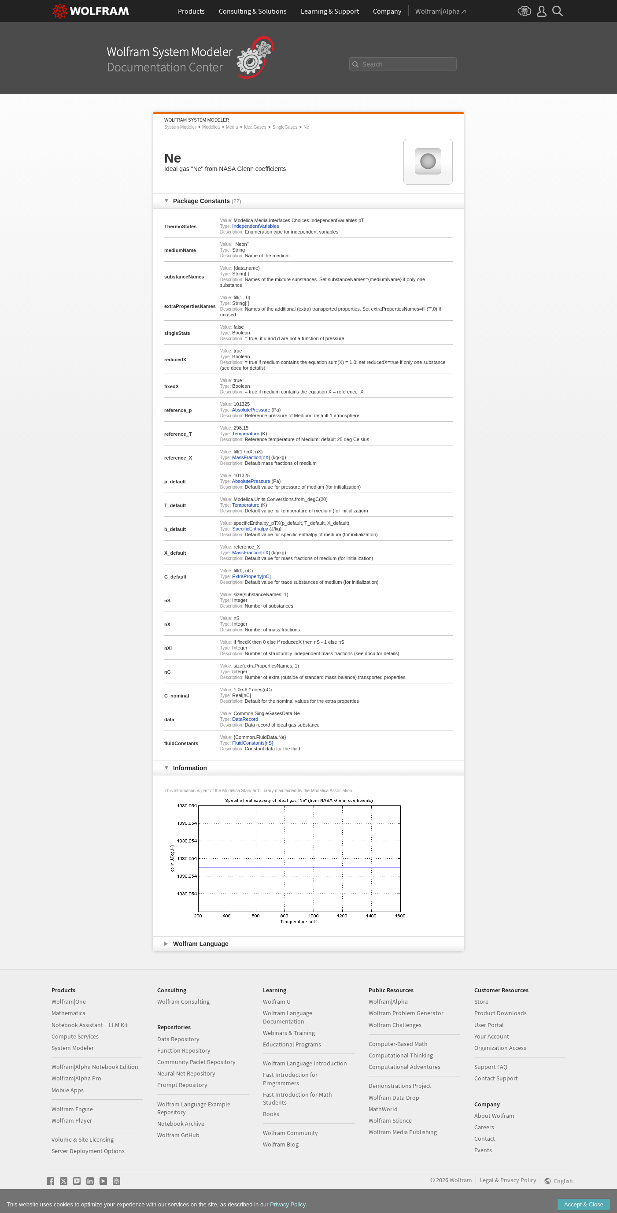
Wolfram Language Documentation (287, 1017)
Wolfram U (277, 1001)
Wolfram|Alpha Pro (76, 1078)
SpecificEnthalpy (250, 528)
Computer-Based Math (398, 1044)
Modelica (211, 127)
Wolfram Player (72, 1120)
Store (481, 1001)
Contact (484, 1139)
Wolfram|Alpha (388, 1001)
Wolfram (461, 1180)
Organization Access (500, 1048)
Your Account (491, 1036)
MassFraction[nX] (251, 457)
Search (372, 64)
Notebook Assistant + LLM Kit (90, 1025)
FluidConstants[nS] (252, 743)
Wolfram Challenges (395, 1025)
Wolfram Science (390, 1120)
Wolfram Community (290, 1133)
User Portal (489, 1025)
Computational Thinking (401, 1055)
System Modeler (180, 127)
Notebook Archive (180, 1124)
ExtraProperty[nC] (251, 576)
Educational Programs (292, 1044)
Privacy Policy (518, 1180)
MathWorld (383, 1109)
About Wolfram (494, 1116)
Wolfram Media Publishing (403, 1132)
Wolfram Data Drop (394, 1098)
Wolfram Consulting (183, 1001)
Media (232, 127)
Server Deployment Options (88, 1151)
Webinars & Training (289, 1033)
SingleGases (285, 127)
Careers (484, 1127)
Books (271, 1114)
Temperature (245, 433)
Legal (487, 1180)
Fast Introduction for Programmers (290, 1079)
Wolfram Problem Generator (406, 1013)
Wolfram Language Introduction (305, 1063)
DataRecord (245, 719)
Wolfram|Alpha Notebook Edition (95, 1067)
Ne (306, 127)
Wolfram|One (69, 1001)
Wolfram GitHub (178, 1135)
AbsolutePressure (251, 409)
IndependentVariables (255, 226)
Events (483, 1150)
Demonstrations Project (400, 1086)
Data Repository (178, 1039)
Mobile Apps (68, 1090)
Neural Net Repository (186, 1073)
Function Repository (184, 1050)
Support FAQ (490, 1067)
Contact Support (496, 1078)
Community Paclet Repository (196, 1062)
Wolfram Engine (72, 1109)
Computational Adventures (404, 1067)
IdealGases (255, 127)
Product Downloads (500, 1013)
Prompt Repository (182, 1085)
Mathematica (68, 1013)
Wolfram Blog (281, 1144)
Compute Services (75, 1036)
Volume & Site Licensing (83, 1139)
